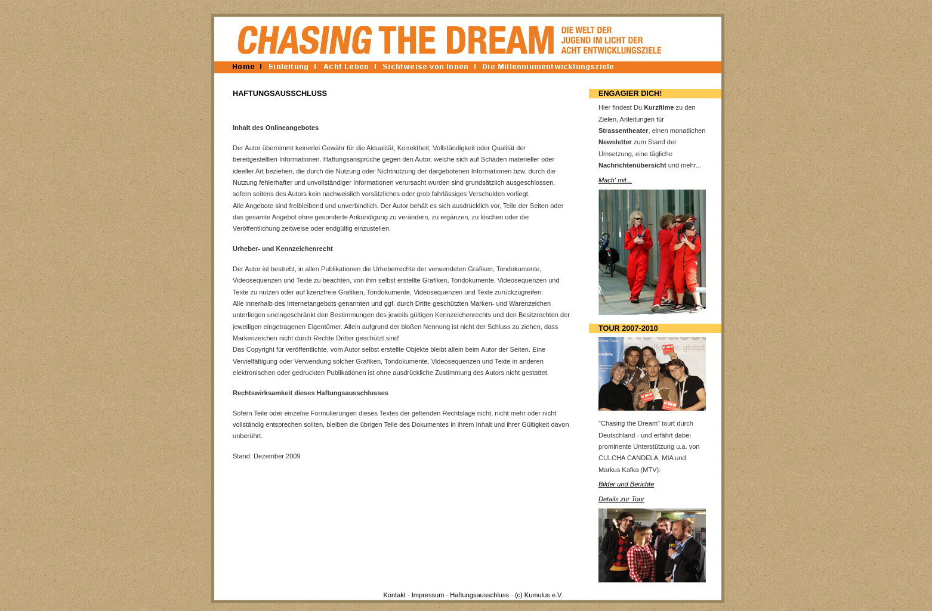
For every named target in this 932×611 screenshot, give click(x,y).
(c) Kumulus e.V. (539, 594)
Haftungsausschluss (479, 594)
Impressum (428, 594)
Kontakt (394, 594)
